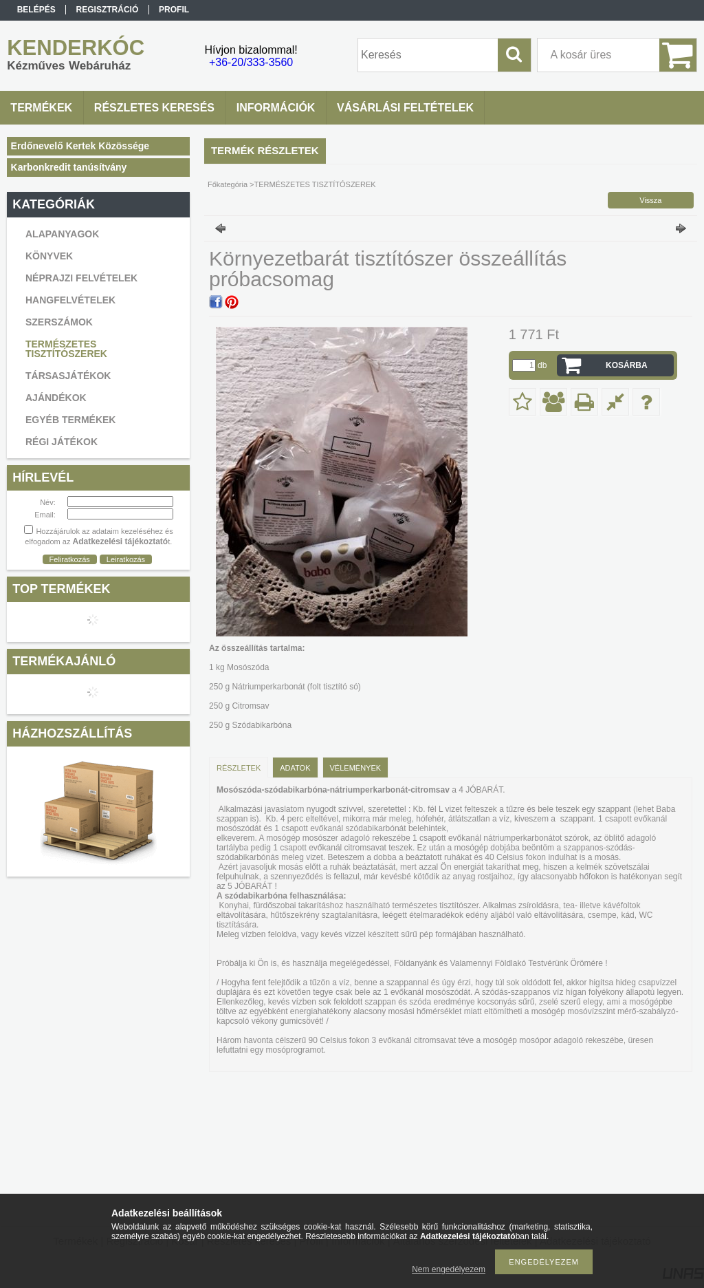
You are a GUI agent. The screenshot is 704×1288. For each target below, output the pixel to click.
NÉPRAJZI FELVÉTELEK (81, 277)
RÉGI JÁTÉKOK (61, 441)
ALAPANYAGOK (62, 233)
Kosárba (627, 365)
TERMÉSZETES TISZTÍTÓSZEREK (66, 349)
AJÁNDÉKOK (56, 397)
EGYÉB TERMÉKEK (70, 419)
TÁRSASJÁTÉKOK (68, 375)
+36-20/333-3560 (251, 62)
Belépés (36, 9)
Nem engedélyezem (448, 1269)
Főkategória (228, 184)
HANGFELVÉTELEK (70, 299)
